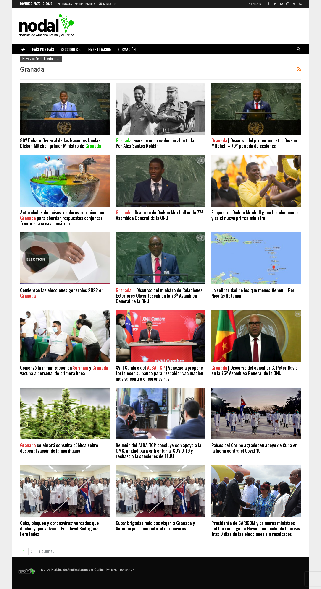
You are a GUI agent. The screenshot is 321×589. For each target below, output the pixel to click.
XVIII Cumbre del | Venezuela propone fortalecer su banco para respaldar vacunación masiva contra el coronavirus (159, 373)
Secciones (69, 49)
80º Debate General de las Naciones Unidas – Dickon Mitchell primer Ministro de (62, 143)
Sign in (255, 3)
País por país (43, 49)
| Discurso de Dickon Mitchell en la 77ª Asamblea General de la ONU (159, 215)
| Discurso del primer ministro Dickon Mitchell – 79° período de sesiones (254, 143)
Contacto (107, 3)
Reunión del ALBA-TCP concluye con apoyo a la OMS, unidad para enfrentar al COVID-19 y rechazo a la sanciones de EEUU (158, 450)
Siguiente (46, 551)
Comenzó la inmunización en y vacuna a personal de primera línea (64, 370)
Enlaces (65, 3)
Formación (127, 49)
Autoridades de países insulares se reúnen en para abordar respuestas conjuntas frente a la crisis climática (62, 218)
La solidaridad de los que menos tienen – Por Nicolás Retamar (253, 292)
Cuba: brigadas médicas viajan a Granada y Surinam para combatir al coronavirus (155, 525)
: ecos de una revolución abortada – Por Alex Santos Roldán (157, 143)
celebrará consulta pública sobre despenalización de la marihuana (59, 447)
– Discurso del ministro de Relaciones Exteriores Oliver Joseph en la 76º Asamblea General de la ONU (159, 295)
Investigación (99, 49)
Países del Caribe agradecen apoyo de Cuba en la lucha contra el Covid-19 (254, 447)
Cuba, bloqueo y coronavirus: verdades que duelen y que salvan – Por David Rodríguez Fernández (59, 528)
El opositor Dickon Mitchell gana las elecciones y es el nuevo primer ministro (255, 215)
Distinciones (85, 3)
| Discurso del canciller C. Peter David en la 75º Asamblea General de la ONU (254, 370)
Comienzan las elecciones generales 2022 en (62, 292)
